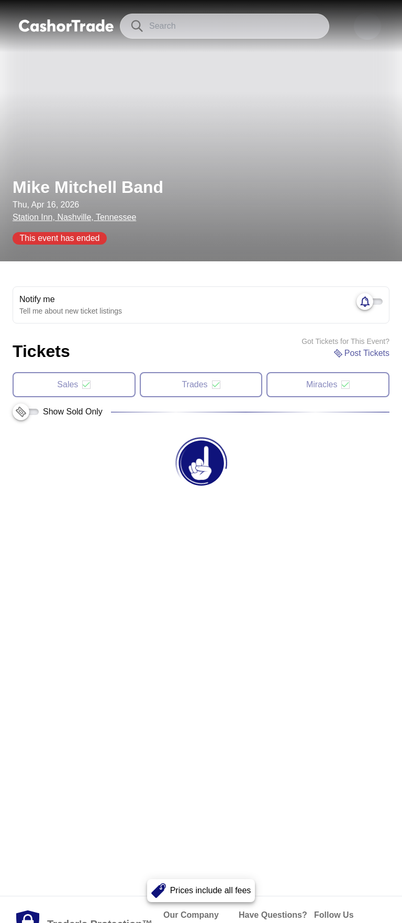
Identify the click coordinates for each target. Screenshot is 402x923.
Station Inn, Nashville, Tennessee (74, 217)
